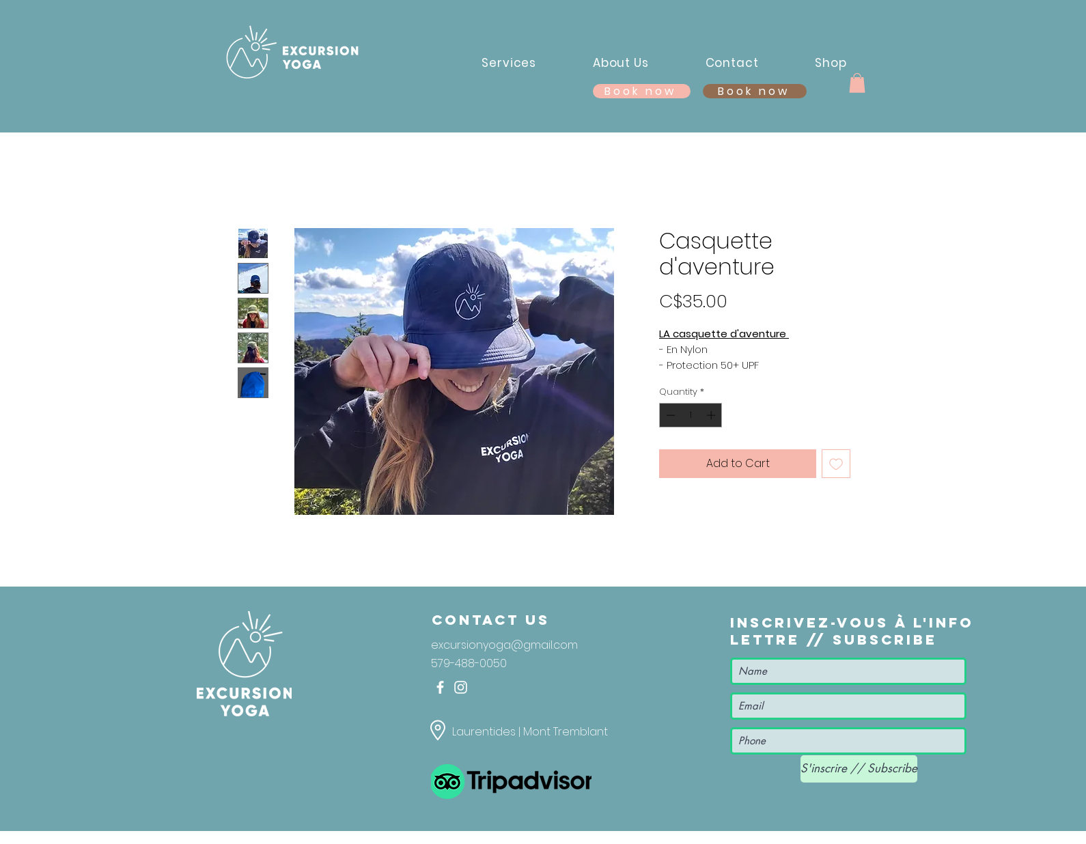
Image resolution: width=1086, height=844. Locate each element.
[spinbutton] (691, 415)
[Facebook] (440, 687)
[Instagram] (460, 687)
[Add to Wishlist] (836, 463)
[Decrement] (669, 415)
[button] (857, 83)
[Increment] (712, 415)
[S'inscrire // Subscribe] (858, 769)
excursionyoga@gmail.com (504, 645)
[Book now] (755, 91)
